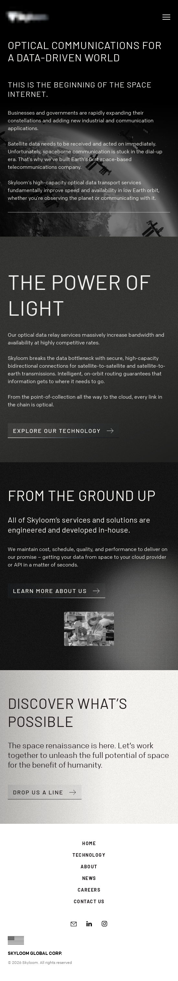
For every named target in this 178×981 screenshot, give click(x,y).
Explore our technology (63, 430)
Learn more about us (56, 591)
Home (89, 843)
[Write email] (74, 924)
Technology (89, 855)
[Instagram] (104, 923)
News (89, 878)
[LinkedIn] (89, 923)
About (89, 866)
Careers (89, 890)
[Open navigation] (166, 17)
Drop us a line (44, 792)
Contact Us (89, 901)
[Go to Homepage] (27, 17)
